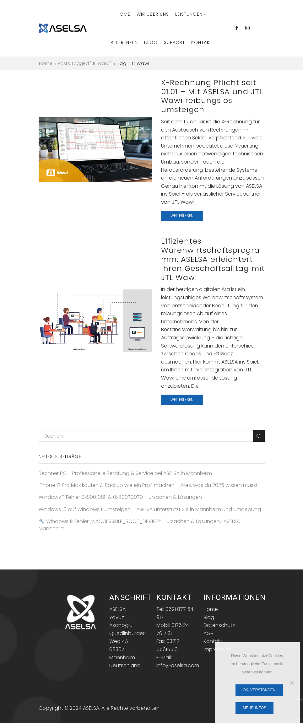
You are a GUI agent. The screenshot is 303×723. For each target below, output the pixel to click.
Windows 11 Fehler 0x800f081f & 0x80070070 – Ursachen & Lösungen (120, 497)
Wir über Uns (153, 14)
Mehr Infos (254, 708)
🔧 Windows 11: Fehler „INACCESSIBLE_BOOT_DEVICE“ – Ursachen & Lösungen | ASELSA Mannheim (139, 525)
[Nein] (292, 683)
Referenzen (124, 42)
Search (258, 436)
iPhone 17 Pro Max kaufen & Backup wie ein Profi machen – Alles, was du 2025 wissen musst (148, 485)
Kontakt (201, 42)
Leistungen (190, 14)
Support (174, 42)
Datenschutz (219, 625)
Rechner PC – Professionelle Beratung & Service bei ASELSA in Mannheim (125, 473)
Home (123, 14)
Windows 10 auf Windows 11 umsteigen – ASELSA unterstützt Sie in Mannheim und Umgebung (150, 509)
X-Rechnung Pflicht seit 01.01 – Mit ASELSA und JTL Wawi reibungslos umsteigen (212, 96)
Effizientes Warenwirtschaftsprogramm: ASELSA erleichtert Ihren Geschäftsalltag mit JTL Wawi (213, 259)
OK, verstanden (259, 690)
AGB (208, 633)
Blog (151, 42)
